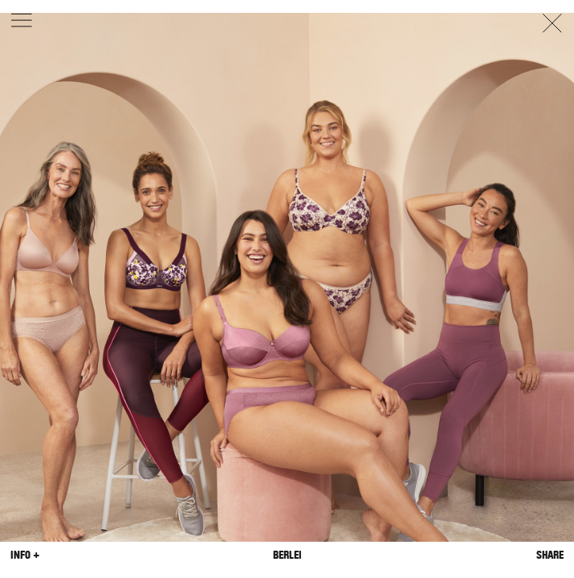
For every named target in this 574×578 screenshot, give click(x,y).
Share (550, 555)
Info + (24, 555)
